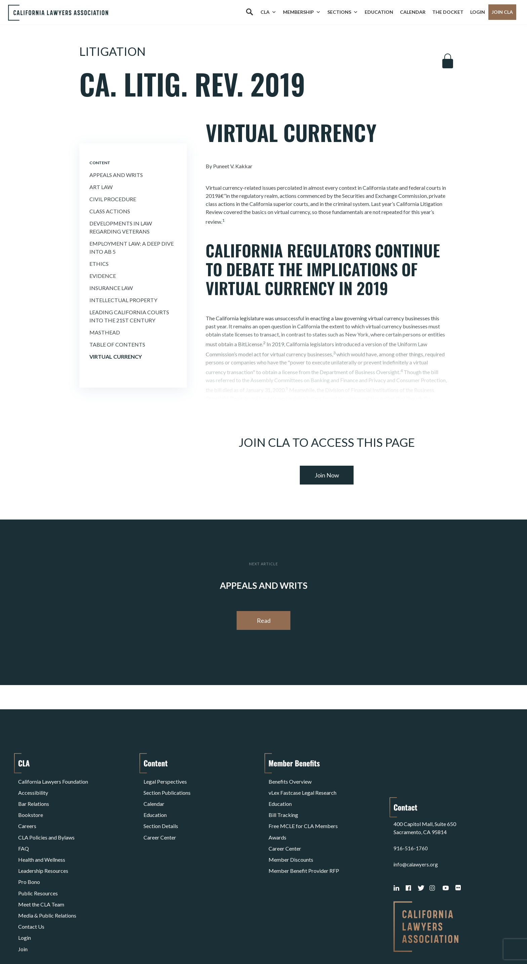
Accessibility (33, 788)
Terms (47, 941)
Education (379, 12)
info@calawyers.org (417, 820)
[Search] (249, 12)
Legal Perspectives (165, 780)
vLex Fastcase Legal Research (302, 788)
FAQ (23, 828)
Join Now (327, 475)
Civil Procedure (112, 199)
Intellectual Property (123, 300)
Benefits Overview (290, 780)
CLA (268, 12)
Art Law (101, 187)
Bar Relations (33, 796)
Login (477, 12)
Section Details (161, 812)
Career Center (160, 820)
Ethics (99, 263)
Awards (277, 820)
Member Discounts (291, 836)
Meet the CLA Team (41, 868)
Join (23, 901)
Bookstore (30, 804)
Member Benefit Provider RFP (304, 844)
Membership (302, 12)
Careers (27, 812)
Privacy (73, 941)
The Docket (447, 12)
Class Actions (109, 211)
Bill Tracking (283, 804)
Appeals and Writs (116, 175)
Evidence (102, 276)
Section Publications (167, 788)
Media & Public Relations (47, 876)
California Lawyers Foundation (53, 780)
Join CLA (502, 12)
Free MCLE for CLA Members (303, 812)
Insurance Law (111, 288)
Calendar (412, 12)
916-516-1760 (411, 804)
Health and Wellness (41, 836)
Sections (342, 12)
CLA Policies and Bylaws (46, 820)
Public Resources (38, 860)
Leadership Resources (43, 844)
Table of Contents (117, 344)
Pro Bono (29, 852)
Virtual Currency (115, 356)
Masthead (104, 332)
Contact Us (31, 885)
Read (264, 620)
